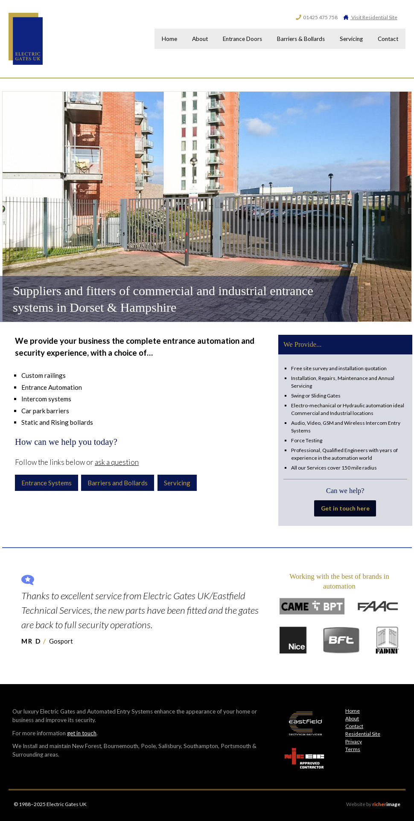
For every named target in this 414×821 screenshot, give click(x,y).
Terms (352, 749)
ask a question (117, 462)
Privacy (353, 741)
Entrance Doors (234, 38)
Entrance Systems (46, 483)
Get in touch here (345, 508)
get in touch (81, 733)
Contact (386, 38)
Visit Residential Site (370, 17)
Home (156, 38)
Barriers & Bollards (295, 38)
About (189, 38)
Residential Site (362, 734)
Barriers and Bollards (118, 483)
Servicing (347, 38)
